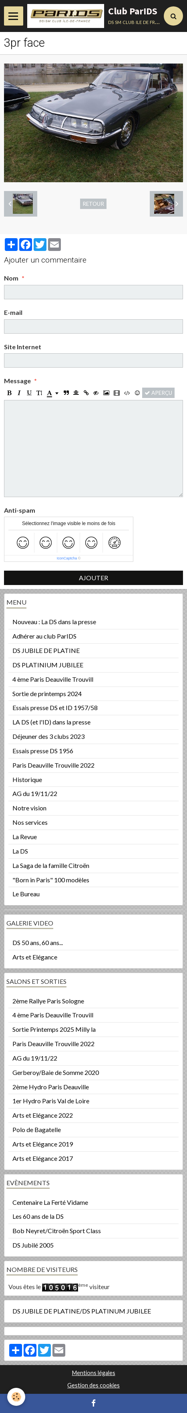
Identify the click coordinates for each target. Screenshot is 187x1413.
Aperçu (158, 393)
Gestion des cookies (93, 1385)
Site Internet (22, 346)
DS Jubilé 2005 (33, 1245)
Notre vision (29, 808)
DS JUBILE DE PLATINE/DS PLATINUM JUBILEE (81, 1311)
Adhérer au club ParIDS (44, 636)
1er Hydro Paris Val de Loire (50, 1101)
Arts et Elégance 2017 (42, 1158)
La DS (20, 851)
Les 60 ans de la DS (38, 1216)
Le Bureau (26, 894)
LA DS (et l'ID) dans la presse (51, 722)
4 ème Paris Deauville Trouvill (52, 679)
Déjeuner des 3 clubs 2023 (48, 736)
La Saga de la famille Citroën (50, 865)
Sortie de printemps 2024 (47, 693)
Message (17, 380)
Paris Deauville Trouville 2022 (53, 765)
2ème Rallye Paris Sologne (48, 1001)
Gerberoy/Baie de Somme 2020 (55, 1072)
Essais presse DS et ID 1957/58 (55, 707)
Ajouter (93, 577)
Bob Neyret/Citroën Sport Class (56, 1230)
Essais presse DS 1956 (42, 750)
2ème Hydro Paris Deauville (50, 1087)
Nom (11, 278)
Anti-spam (19, 510)
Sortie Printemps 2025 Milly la (54, 1029)
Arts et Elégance (34, 957)
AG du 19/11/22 (34, 793)
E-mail (13, 312)
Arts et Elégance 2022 (42, 1115)
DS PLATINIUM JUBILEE (47, 665)
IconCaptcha (67, 558)
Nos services (30, 822)
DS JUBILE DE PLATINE (46, 650)
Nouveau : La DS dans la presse (54, 621)
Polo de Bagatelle (36, 1129)
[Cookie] (16, 1397)
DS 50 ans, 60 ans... (37, 942)
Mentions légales (93, 1372)
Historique (27, 779)
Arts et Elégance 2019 (42, 1144)
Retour (93, 204)
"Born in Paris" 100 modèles (50, 880)
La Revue (24, 836)
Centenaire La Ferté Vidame (50, 1202)
